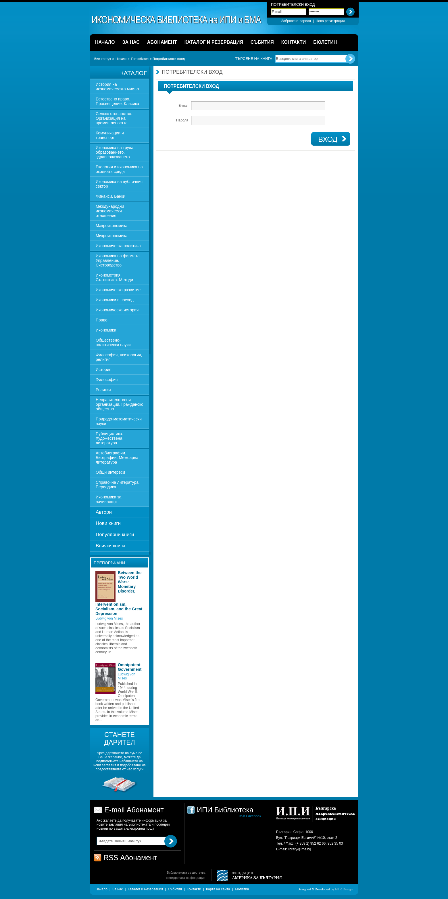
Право (101, 320)
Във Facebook (250, 816)
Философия (107, 379)
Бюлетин (242, 889)
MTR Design (344, 889)
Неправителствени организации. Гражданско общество (119, 404)
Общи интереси (110, 472)
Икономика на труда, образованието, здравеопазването (115, 152)
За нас (117, 889)
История (103, 369)
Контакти (194, 889)
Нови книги (108, 523)
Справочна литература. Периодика (118, 484)
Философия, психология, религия (119, 357)
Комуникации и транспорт (110, 135)
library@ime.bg (299, 849)
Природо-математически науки (119, 421)
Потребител (139, 58)
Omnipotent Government (129, 667)
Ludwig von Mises (109, 618)
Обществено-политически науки (113, 342)
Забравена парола (296, 21)
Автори (104, 512)
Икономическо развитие (118, 289)
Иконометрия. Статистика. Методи (114, 277)
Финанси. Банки (110, 196)
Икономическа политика (118, 245)
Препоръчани (109, 563)
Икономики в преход (115, 300)
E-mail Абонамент (134, 810)
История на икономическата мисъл (117, 86)
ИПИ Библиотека (177, 20)
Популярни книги (115, 534)
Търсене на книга (253, 58)
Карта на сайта (218, 889)
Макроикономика (111, 225)
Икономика (106, 330)
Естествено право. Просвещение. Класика (117, 101)
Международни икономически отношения (110, 211)
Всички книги (110, 545)
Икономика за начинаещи (108, 499)
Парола (182, 120)
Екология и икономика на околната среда (119, 169)
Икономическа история (117, 310)
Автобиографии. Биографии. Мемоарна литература (117, 457)
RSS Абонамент (130, 858)
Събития (175, 889)
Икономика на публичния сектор (119, 183)
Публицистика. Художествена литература (109, 438)
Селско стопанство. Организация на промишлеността (114, 118)
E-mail (183, 106)
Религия (103, 389)
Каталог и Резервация (145, 889)
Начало (121, 58)
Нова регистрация (330, 21)
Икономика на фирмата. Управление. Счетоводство (118, 260)
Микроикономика (111, 235)
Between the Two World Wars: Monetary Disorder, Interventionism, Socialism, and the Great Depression (118, 593)
